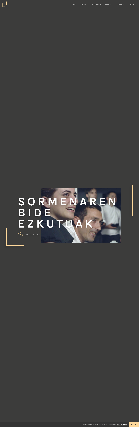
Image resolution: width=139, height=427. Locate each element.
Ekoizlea (95, 4)
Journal (120, 4)
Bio (74, 4)
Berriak (108, 4)
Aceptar (134, 424)
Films (83, 4)
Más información (122, 424)
